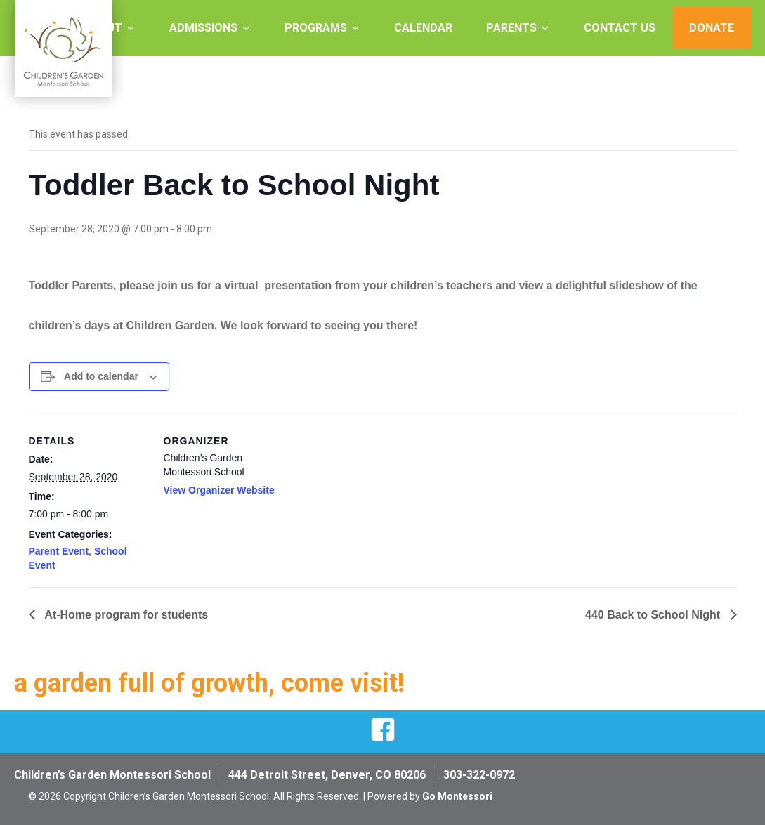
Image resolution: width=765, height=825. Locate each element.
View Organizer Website (219, 490)
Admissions (203, 27)
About (103, 27)
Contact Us (619, 27)
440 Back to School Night (654, 615)
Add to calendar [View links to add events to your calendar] (101, 376)
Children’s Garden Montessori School (112, 774)
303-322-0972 (479, 774)
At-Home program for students (125, 615)
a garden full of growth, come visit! (209, 683)
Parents (511, 27)
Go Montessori (457, 796)
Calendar (423, 27)
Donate (711, 27)
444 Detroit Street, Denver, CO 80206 (327, 774)
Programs (316, 27)
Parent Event (59, 551)
